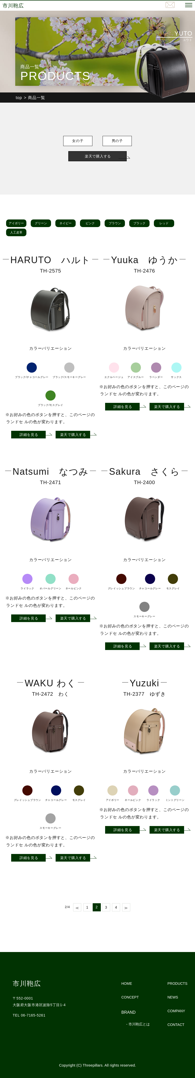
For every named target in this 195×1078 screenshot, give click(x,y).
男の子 (121, 141)
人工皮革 (16, 232)
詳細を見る (29, 435)
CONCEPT (130, 997)
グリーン (41, 223)
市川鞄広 (14, 5)
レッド (164, 223)
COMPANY (176, 1011)
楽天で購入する (98, 156)
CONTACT (175, 1025)
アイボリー (16, 223)
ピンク (90, 223)
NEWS (172, 997)
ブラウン (115, 223)
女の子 (73, 141)
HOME (126, 983)
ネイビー (65, 223)
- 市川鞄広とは (138, 1024)
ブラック (139, 223)
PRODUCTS (177, 983)
